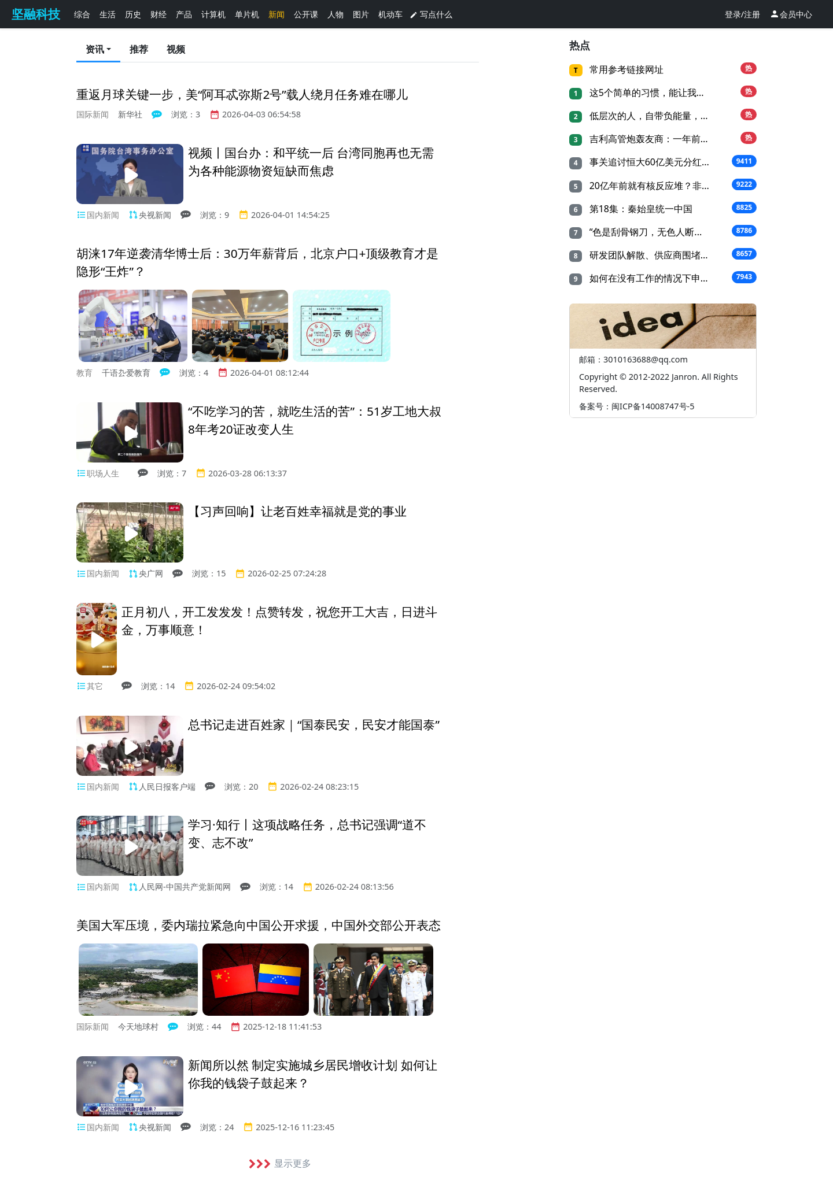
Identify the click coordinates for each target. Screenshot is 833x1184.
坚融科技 (36, 14)
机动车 (390, 14)
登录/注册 (742, 14)
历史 (133, 14)
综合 (82, 14)
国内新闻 (103, 214)
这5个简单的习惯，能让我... (645, 92)
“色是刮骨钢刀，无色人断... (644, 231)
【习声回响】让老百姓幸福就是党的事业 (297, 511)
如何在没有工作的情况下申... (647, 278)
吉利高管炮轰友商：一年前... (647, 138)
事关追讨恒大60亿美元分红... (648, 162)
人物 (335, 14)
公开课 (306, 14)
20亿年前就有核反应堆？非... (648, 185)
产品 (184, 14)
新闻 (276, 14)
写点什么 (431, 14)
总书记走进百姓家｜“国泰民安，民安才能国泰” (314, 724)
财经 (158, 14)
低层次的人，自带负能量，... (647, 115)
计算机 (213, 14)
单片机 (247, 14)
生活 (107, 14)
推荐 (139, 49)
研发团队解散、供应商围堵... (647, 255)
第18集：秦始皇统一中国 (639, 208)
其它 (95, 685)
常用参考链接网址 (625, 69)
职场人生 (103, 473)
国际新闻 (92, 114)
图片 (361, 14)
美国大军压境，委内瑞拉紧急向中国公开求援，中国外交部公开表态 (258, 925)
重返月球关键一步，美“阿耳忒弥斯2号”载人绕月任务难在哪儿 (242, 94)
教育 (84, 372)
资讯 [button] (95, 49)
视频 (176, 49)
